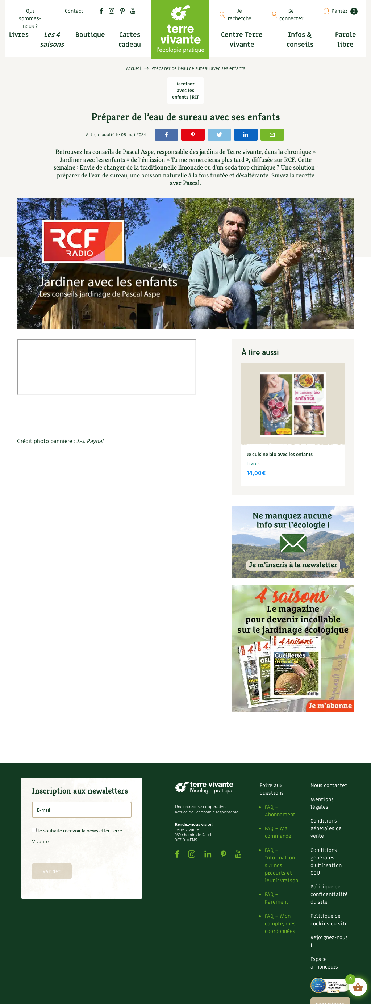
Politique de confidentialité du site (329, 894)
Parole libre (345, 40)
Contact (74, 11)
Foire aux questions (272, 789)
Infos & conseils (300, 40)
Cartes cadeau (129, 40)
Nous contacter (328, 785)
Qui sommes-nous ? (30, 19)
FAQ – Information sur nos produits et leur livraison (281, 865)
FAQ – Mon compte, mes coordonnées (280, 924)
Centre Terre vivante (242, 40)
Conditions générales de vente (326, 828)
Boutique (90, 35)
